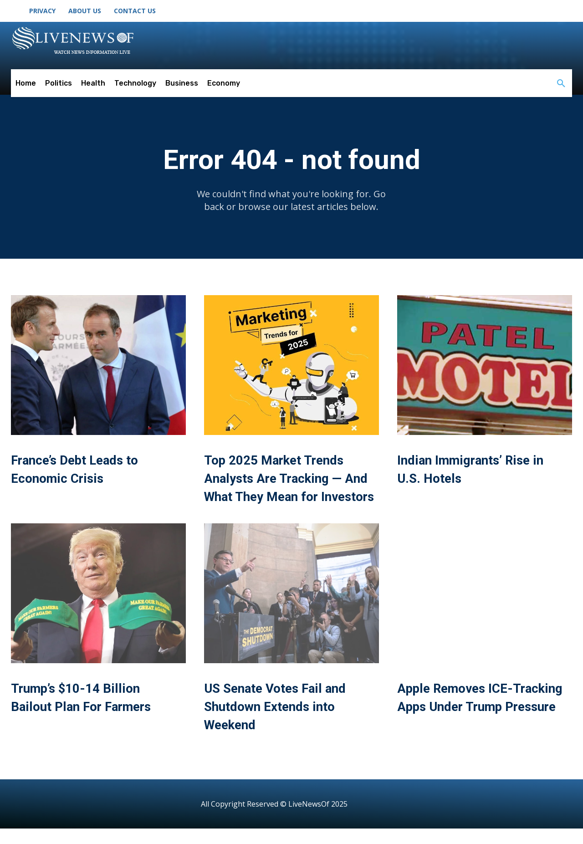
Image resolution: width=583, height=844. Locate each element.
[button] (561, 84)
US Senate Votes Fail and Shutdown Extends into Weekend (281, 722)
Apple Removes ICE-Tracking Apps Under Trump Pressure (462, 722)
